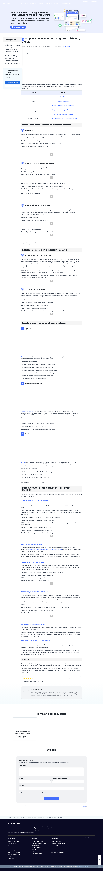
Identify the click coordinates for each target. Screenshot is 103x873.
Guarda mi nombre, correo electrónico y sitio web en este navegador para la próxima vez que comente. (47, 792)
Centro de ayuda (37, 847)
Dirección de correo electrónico (61, 778)
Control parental (66, 46)
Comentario (22, 765)
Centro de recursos (37, 841)
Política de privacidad (14, 850)
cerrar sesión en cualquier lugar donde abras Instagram (45, 549)
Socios (56, 4)
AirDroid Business (56, 841)
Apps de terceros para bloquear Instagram (64, 118)
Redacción (11, 858)
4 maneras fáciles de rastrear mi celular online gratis (12, 48)
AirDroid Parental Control (58, 852)
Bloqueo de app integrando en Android (63, 110)
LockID (23, 462)
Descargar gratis (66, 3)
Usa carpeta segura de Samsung (63, 114)
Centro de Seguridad (14, 854)
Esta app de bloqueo (27, 411)
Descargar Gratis (19, 27)
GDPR (9, 856)
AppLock (23, 357)
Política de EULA (12, 848)
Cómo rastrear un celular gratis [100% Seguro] (11, 52)
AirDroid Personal (56, 848)
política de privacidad (83, 871)
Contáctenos (85, 1)
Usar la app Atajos (63, 101)
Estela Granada (36, 689)
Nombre (21, 778)
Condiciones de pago (14, 852)
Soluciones (33, 4)
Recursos (48, 4)
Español (90, 866)
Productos (24, 4)
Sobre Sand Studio (13, 841)
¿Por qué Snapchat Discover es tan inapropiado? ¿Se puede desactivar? (12, 57)
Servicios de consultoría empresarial (39, 844)
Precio (41, 3)
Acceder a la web (12, 86)
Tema (34, 849)
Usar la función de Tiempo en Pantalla (63, 105)
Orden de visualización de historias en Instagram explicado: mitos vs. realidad (12, 62)
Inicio (9, 817)
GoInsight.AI (55, 846)
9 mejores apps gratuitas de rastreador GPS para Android (12, 44)
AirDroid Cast (55, 850)
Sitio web (21, 785)
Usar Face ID (63, 97)
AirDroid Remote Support (59, 843)
